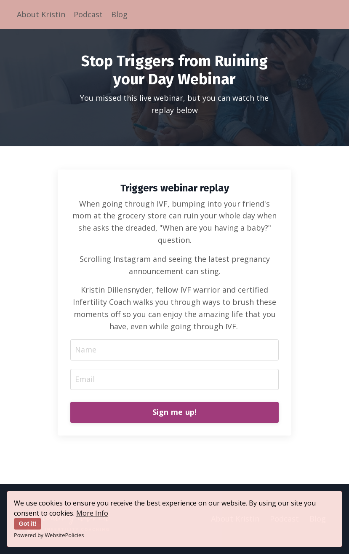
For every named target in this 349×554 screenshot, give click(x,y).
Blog (119, 14)
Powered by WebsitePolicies (49, 535)
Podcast (88, 14)
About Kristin (41, 14)
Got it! (28, 523)
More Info (92, 513)
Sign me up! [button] (174, 412)
